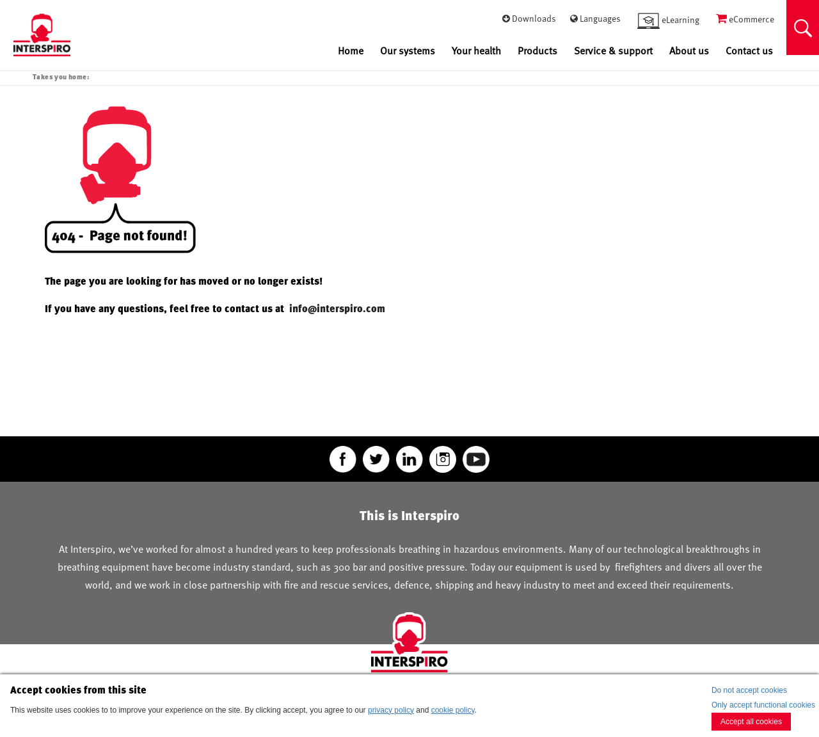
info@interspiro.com (338, 308)
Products (537, 51)
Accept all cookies (751, 721)
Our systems (407, 51)
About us (689, 51)
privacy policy (391, 710)
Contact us (749, 51)
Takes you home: (61, 76)
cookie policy (453, 710)
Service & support (613, 51)
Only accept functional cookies (763, 705)
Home (350, 51)
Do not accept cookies (749, 690)
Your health (476, 51)
